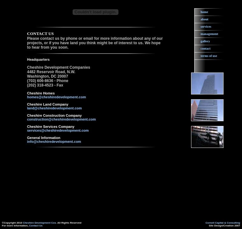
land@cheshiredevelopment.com (54, 108)
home (204, 12)
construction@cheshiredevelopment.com (61, 119)
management (209, 34)
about (204, 19)
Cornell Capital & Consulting (223, 222)
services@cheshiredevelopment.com (58, 130)
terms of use (209, 56)
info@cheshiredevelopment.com (54, 141)
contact (205, 48)
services (206, 26)
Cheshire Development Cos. (40, 222)
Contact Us (35, 225)
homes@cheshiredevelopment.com (56, 97)
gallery (205, 41)
